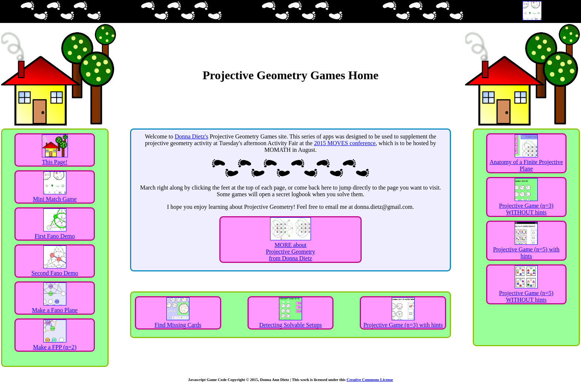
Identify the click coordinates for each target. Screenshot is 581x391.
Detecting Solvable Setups (290, 321)
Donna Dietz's (191, 136)
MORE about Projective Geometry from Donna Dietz (290, 248)
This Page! (55, 158)
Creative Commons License (369, 379)
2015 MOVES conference (344, 143)
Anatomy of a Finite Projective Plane (526, 162)
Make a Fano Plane (54, 306)
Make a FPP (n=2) (54, 343)
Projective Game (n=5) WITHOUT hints (526, 293)
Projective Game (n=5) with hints (526, 249)
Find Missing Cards (178, 321)
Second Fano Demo (54, 269)
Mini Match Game (55, 195)
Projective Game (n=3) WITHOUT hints (526, 205)
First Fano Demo (55, 232)
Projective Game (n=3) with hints (403, 321)
